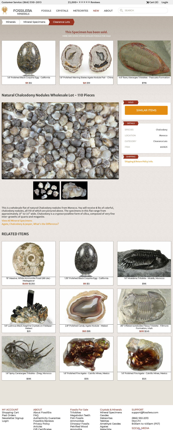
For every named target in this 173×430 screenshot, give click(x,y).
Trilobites (75, 412)
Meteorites (106, 418)
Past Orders (9, 415)
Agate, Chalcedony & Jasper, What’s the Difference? (30, 224)
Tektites (104, 420)
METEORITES (80, 10)
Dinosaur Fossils (79, 423)
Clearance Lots (160, 141)
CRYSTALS (62, 10)
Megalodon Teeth (80, 415)
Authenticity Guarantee (46, 418)
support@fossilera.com (145, 412)
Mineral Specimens (111, 412)
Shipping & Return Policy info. (139, 161)
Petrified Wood (79, 426)
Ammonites (77, 420)
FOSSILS (46, 10)
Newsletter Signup (12, 418)
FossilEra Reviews (43, 420)
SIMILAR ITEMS (146, 110)
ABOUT (108, 10)
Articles (37, 426)
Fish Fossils (76, 418)
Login (165, 2)
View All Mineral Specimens (17, 220)
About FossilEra (42, 412)
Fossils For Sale (79, 409)
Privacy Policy (41, 423)
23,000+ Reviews (84, 2)
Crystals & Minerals (111, 409)
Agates (104, 426)
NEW (96, 10)
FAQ (35, 415)
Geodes (104, 415)
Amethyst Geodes (110, 423)
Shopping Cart (10, 412)
